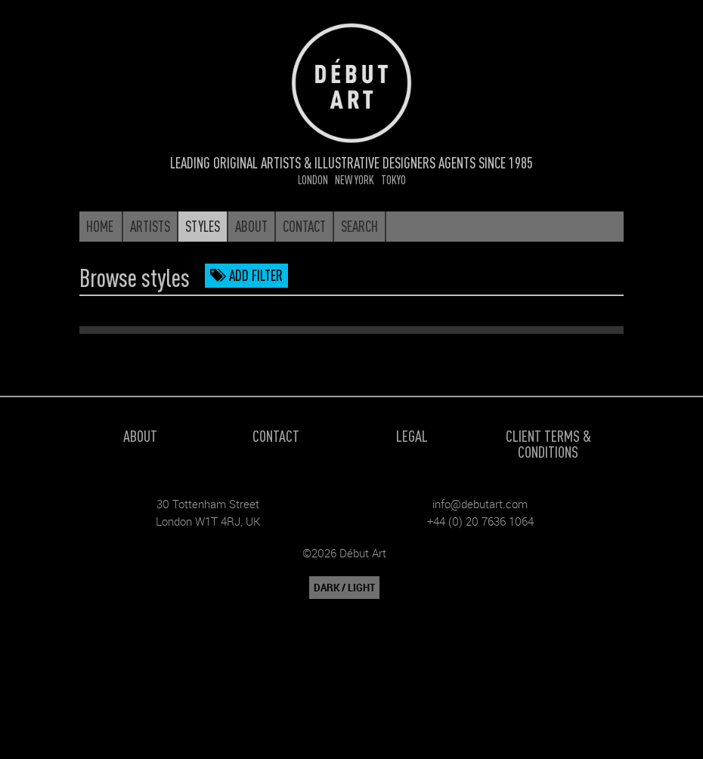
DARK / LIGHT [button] (344, 587)
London (313, 179)
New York (354, 179)
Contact (275, 435)
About (140, 435)
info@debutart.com (480, 503)
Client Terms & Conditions (548, 443)
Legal (412, 435)
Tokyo (393, 179)
